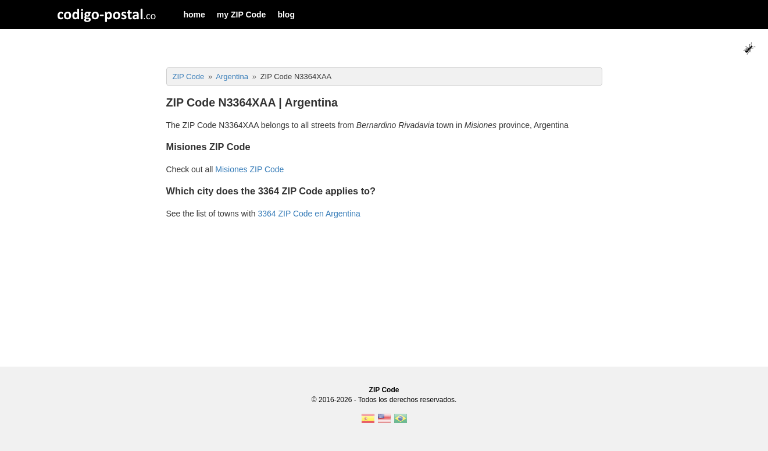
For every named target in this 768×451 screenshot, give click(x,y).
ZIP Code (384, 390)
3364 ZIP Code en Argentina (309, 213)
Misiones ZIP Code (249, 169)
